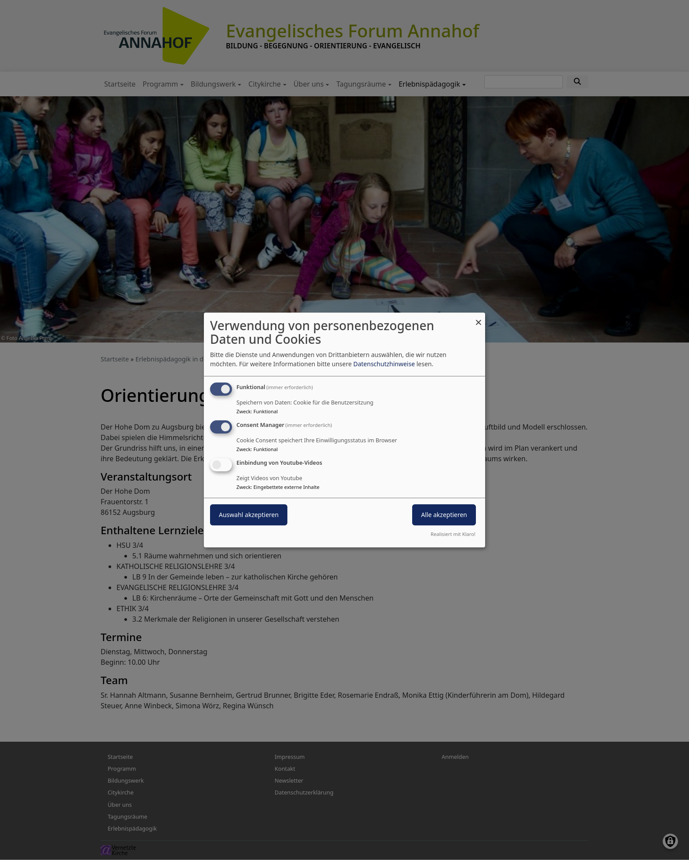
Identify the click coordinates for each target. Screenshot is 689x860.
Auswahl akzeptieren (249, 514)
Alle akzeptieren (444, 514)
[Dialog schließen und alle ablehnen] (478, 318)
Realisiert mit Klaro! (453, 534)
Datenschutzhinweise (384, 364)
